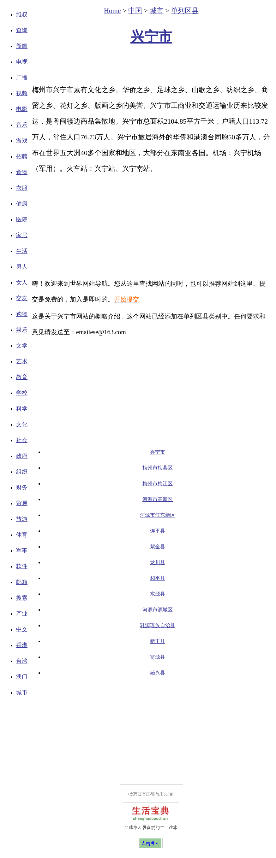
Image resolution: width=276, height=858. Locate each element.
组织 (21, 472)
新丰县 (157, 641)
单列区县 (185, 11)
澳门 (21, 677)
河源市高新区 (157, 499)
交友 (21, 298)
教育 (21, 377)
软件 (21, 566)
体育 (21, 535)
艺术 (21, 361)
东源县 (157, 594)
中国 (135, 11)
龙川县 (157, 562)
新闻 (21, 46)
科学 (21, 409)
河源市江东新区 (157, 515)
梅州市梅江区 (157, 483)
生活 (21, 251)
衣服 (21, 188)
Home (112, 11)
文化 (21, 424)
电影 (21, 109)
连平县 (157, 531)
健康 (21, 204)
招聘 (21, 156)
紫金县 (157, 546)
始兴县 (157, 672)
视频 (21, 93)
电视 (21, 62)
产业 (21, 613)
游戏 (21, 140)
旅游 (21, 519)
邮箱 (21, 582)
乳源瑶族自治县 (157, 625)
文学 (21, 345)
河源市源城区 (157, 609)
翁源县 (157, 657)
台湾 (21, 661)
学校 (21, 393)
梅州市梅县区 (157, 467)
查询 (21, 30)
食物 (21, 172)
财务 (21, 487)
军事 (21, 550)
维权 (21, 14)
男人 (21, 267)
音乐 (21, 125)
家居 (21, 235)
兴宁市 (151, 36)
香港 (21, 645)
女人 (21, 282)
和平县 (157, 578)
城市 (21, 692)
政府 (21, 456)
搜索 (21, 598)
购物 (21, 314)
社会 (21, 440)
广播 (21, 77)
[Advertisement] (151, 64)
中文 (21, 629)
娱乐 (21, 330)
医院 (21, 219)
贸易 (21, 503)
